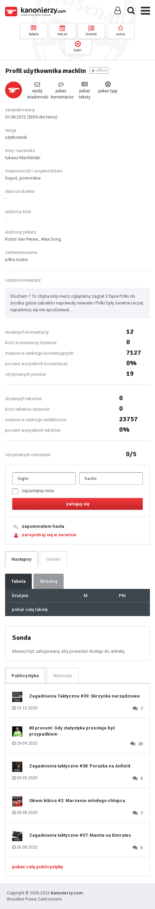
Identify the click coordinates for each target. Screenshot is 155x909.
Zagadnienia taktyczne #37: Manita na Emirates (80, 835)
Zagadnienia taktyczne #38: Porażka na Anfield (79, 765)
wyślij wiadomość (37, 90)
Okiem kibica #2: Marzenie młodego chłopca (77, 800)
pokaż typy (107, 87)
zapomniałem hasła (43, 526)
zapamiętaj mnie (33, 491)
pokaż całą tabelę (30, 609)
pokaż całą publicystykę (37, 866)
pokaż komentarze (61, 90)
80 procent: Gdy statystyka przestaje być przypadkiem (72, 731)
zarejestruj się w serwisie (49, 534)
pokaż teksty (84, 90)
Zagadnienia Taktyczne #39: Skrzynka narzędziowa (84, 696)
